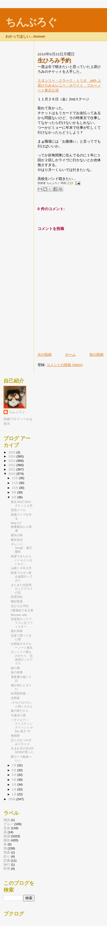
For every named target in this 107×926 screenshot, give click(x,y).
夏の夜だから (20, 710)
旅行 (7, 864)
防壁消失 (17, 596)
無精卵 (15, 735)
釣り (7, 856)
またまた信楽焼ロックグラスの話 (22, 588)
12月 (15, 478)
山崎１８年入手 (21, 568)
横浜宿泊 (17, 539)
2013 (12, 460)
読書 (7, 860)
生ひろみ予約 (20, 606)
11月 (15, 483)
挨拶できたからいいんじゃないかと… (22, 560)
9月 (14, 492)
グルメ (8, 824)
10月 (15, 487)
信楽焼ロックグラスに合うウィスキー (22, 622)
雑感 (7, 836)
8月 (14, 497)
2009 (12, 799)
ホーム (70, 354)
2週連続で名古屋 (22, 610)
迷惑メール (18, 510)
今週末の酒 (18, 715)
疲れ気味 (17, 630)
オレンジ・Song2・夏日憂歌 (21, 547)
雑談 (7, 840)
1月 (14, 794)
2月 (14, 789)
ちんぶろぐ (31, 22)
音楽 (7, 828)
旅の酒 (15, 668)
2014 (12, 456)
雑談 (7, 820)
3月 (14, 784)
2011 (12, 469)
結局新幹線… (20, 693)
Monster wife (19, 615)
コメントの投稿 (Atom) (64, 365)
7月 (14, 765)
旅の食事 (17, 672)
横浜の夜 (17, 535)
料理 (7, 868)
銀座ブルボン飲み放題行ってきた (22, 576)
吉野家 (15, 698)
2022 (12, 452)
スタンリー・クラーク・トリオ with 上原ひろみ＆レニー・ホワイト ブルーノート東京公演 (69, 85)
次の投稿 (45, 354)
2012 (12, 465)
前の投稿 (96, 354)
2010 (12, 473)
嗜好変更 (17, 601)
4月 (14, 779)
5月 (14, 774)
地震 (7, 852)
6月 (14, 770)
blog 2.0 (16, 523)
